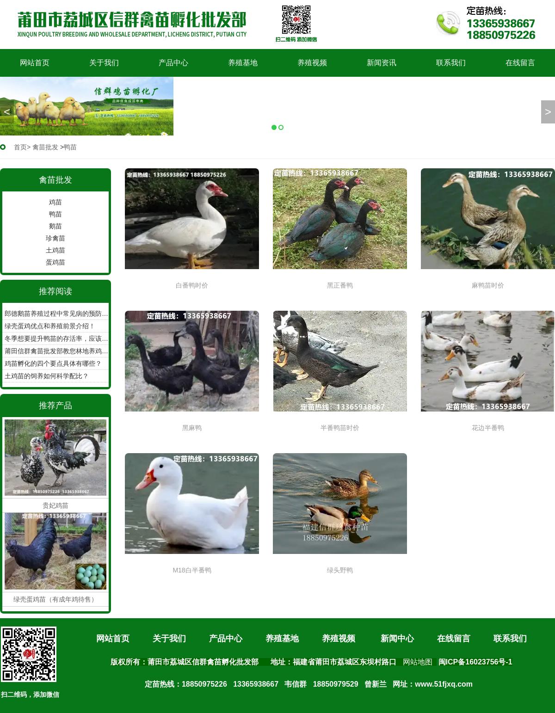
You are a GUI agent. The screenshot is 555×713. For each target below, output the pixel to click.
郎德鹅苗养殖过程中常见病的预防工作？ (57, 313)
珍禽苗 (55, 238)
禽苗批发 (45, 147)
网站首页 (34, 63)
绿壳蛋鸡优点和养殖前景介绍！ (50, 326)
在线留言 (520, 63)
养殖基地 (243, 63)
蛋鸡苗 (55, 262)
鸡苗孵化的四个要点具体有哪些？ (53, 363)
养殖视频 (312, 63)
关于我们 (104, 63)
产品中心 (173, 63)
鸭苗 (55, 214)
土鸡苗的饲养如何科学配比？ (47, 376)
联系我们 (451, 63)
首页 (20, 147)
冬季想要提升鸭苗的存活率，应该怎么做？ (57, 338)
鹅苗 (55, 226)
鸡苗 (55, 202)
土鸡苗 (55, 250)
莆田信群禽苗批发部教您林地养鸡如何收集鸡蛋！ (57, 351)
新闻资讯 (381, 63)
